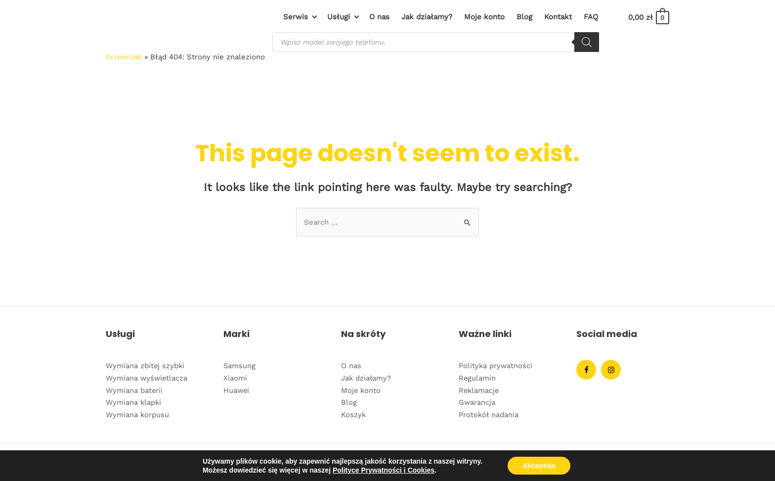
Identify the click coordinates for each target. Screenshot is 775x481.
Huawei (236, 389)
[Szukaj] (586, 42)
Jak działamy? (366, 377)
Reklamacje (479, 389)
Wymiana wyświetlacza (147, 377)
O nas (351, 365)
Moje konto (361, 389)
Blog (349, 401)
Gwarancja (477, 401)
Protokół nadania (489, 413)
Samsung (239, 365)
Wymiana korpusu (138, 413)
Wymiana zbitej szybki (145, 365)
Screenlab (124, 56)
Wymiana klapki (134, 401)
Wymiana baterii (134, 389)
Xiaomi (235, 377)
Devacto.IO (651, 461)
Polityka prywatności (496, 365)
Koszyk (353, 413)
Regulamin (477, 377)
